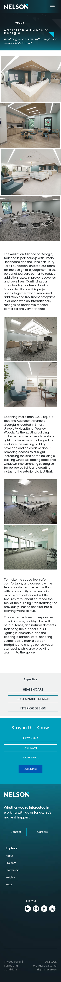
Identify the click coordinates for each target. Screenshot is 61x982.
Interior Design (33, 708)
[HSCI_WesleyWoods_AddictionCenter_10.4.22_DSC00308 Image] (30, 218)
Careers (42, 832)
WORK (18, 23)
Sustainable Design (33, 699)
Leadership (13, 870)
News (9, 884)
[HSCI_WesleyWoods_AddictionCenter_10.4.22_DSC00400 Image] (31, 79)
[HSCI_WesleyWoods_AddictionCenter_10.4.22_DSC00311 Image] (30, 501)
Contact (16, 832)
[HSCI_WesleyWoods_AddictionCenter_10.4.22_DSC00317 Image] (30, 547)
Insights (10, 877)
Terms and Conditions (11, 967)
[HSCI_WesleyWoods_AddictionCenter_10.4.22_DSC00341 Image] (31, 172)
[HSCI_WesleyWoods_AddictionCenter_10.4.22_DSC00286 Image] (30, 339)
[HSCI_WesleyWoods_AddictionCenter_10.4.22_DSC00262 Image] (30, 125)
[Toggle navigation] (52, 6)
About (9, 856)
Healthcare (33, 689)
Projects (11, 863)
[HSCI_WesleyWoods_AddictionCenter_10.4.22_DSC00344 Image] (30, 384)
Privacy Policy (12, 962)
